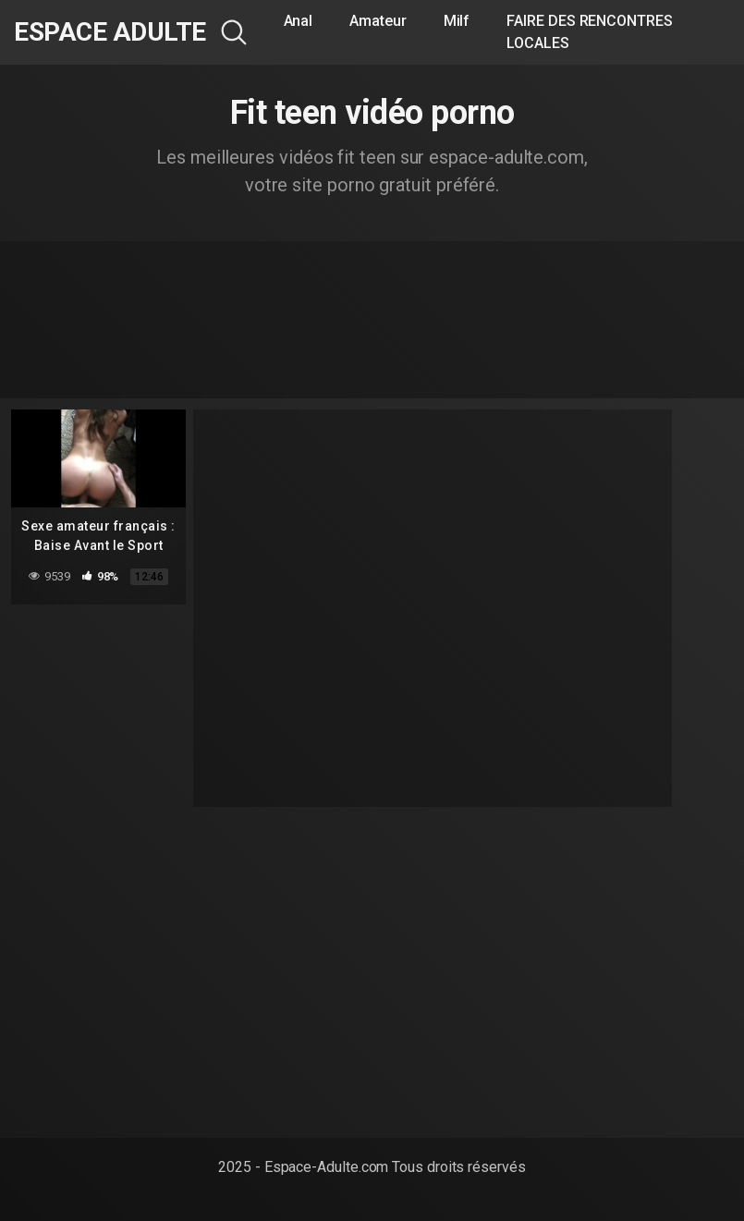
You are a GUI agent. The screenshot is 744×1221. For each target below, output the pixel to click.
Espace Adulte (110, 32)
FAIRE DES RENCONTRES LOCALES (589, 32)
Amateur (377, 21)
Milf (457, 21)
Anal (298, 21)
